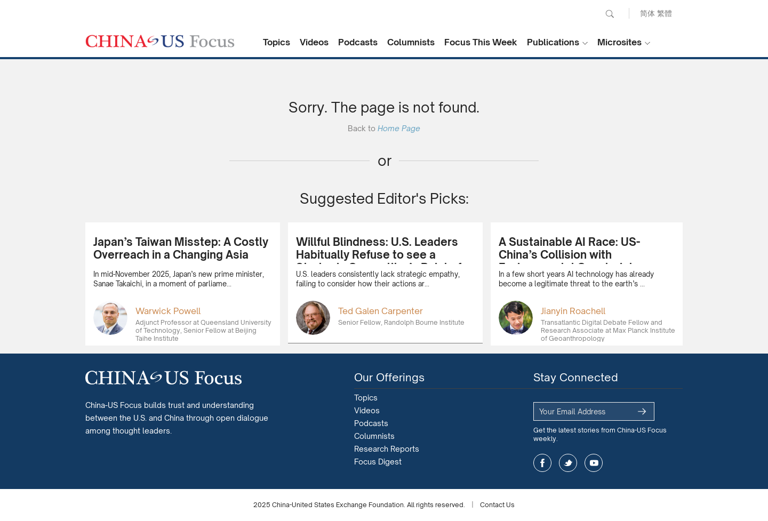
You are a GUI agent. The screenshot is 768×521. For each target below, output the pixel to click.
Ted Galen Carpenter (380, 311)
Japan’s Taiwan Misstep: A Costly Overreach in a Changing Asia (180, 248)
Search (609, 14)
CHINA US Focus (160, 41)
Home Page (399, 128)
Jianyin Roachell (573, 311)
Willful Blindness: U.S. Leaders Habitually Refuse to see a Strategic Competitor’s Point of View (378, 261)
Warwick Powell (168, 311)
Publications (553, 42)
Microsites (619, 42)
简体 (647, 13)
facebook (542, 463)
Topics (276, 42)
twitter (568, 463)
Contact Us (497, 505)
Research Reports (386, 448)
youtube (594, 463)
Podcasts (358, 42)
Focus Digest (378, 461)
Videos (314, 42)
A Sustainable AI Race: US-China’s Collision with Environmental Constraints (569, 254)
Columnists (411, 42)
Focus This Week (480, 42)
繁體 (664, 13)
